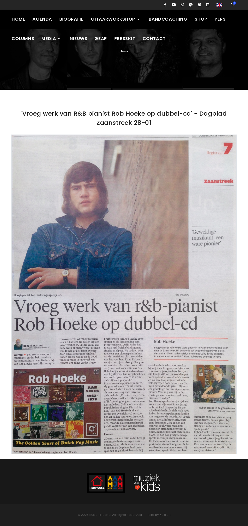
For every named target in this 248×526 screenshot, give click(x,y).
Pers (220, 19)
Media (51, 38)
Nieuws (78, 38)
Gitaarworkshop (115, 19)
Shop (201, 19)
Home (18, 19)
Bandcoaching (168, 19)
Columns (23, 38)
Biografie (71, 19)
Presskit (124, 38)
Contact (154, 38)
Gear (100, 38)
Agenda (42, 19)
